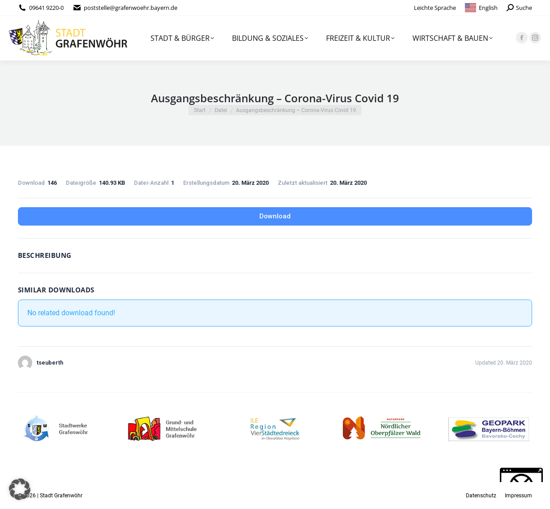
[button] (19, 489)
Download (275, 216)
